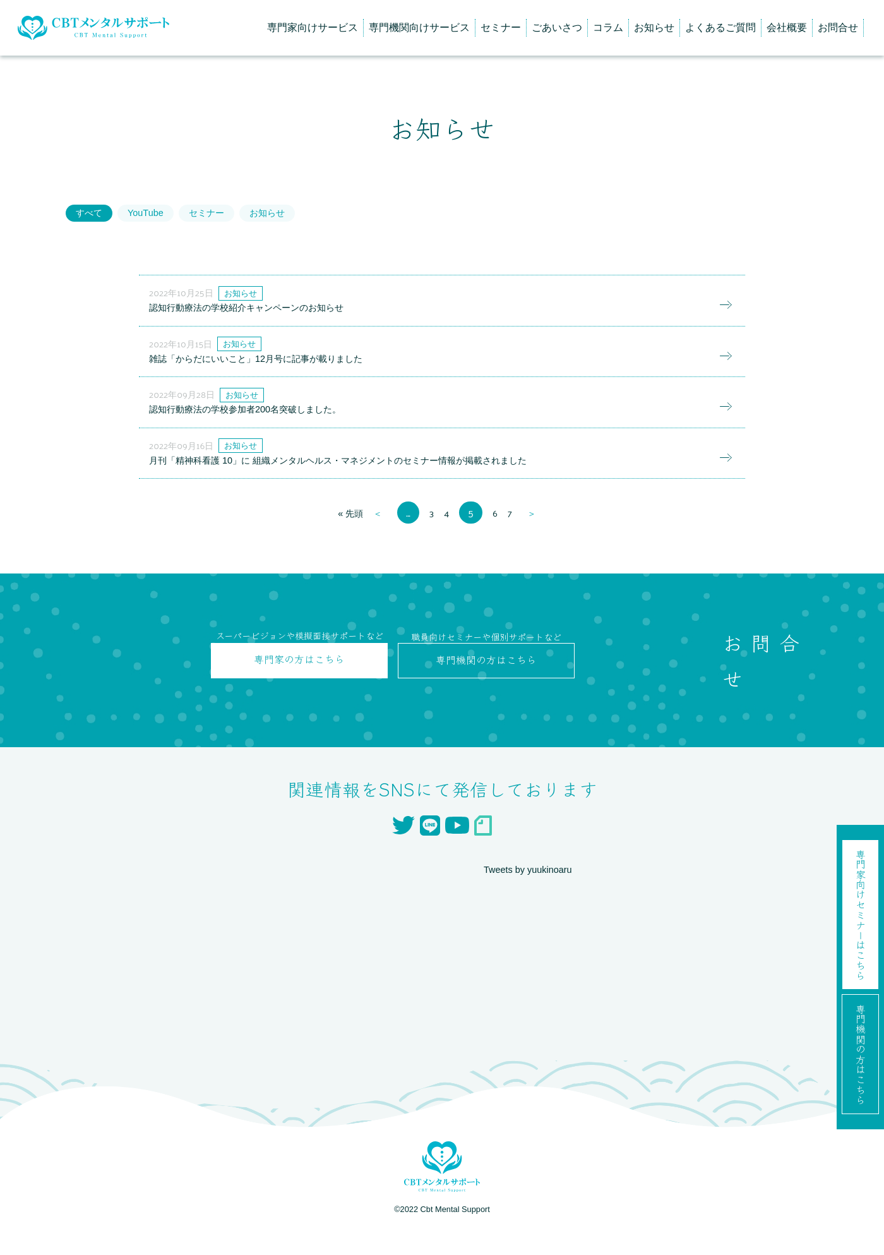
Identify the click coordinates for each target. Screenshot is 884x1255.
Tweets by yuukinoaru (533, 897)
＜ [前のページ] (378, 542)
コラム (608, 27)
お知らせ (654, 27)
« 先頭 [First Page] (348, 542)
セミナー (501, 27)
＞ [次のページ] (535, 542)
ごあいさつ (557, 27)
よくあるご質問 (720, 27)
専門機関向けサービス (419, 27)
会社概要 (787, 27)
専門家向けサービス (312, 27)
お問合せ (838, 27)
